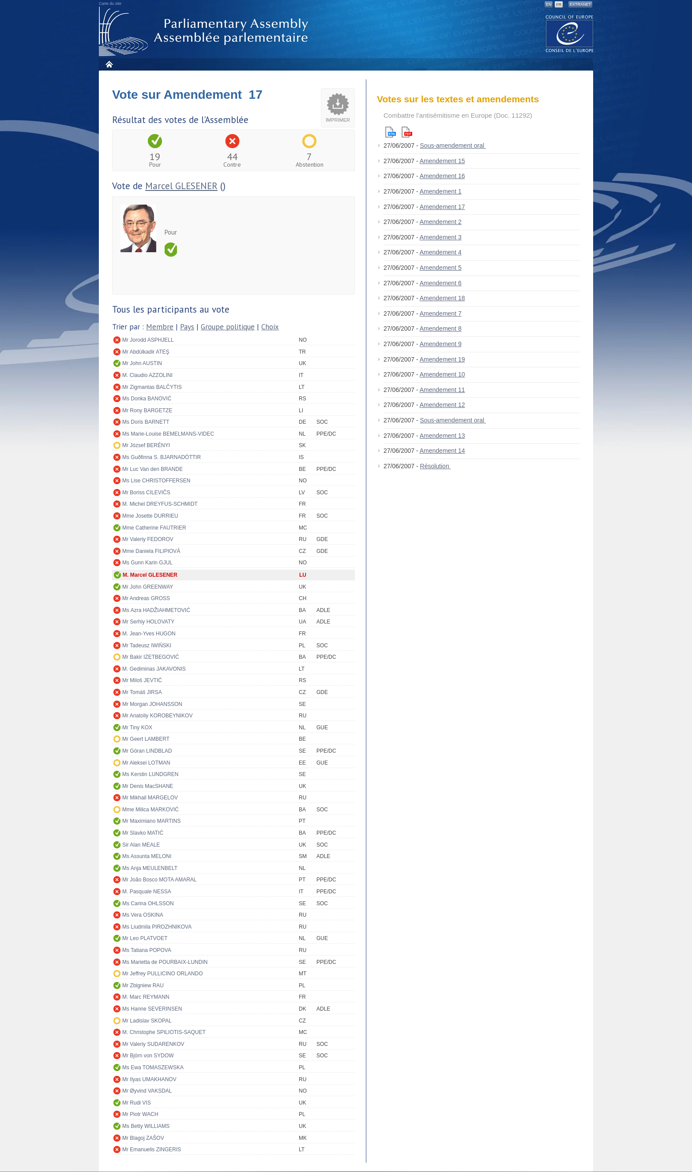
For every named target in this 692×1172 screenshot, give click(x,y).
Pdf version (407, 132)
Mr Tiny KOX (137, 727)
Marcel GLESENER (181, 186)
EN (549, 4)
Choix (270, 327)
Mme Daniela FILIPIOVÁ (151, 551)
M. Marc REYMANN (145, 997)
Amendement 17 (442, 206)
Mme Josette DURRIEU (150, 516)
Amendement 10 (442, 374)
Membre (159, 327)
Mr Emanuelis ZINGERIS (151, 1149)
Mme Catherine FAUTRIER (154, 528)
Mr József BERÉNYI (146, 445)
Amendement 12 (442, 404)
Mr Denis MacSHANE (147, 786)
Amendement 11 (442, 389)
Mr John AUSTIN (142, 363)
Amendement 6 (441, 283)
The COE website (569, 33)
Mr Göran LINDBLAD (147, 751)
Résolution (435, 466)
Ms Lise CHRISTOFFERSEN (156, 481)
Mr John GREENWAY (147, 587)
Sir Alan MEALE (141, 845)
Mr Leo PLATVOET (144, 938)
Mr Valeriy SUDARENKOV (153, 1044)
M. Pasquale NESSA (146, 891)
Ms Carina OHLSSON (148, 903)
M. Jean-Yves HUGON (149, 634)
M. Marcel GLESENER (150, 575)
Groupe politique (228, 327)
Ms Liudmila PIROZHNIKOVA (157, 927)
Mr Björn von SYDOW (148, 1056)
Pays (187, 327)
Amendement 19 (442, 359)
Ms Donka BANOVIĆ (146, 399)
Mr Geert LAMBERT (145, 739)
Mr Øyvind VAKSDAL (147, 1091)
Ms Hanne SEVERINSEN (152, 1009)
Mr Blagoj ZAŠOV (143, 1138)
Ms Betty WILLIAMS (145, 1126)
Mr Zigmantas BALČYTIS (152, 387)
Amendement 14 (442, 450)
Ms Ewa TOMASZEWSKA (153, 1067)
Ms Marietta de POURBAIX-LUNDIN (164, 962)
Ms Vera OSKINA (142, 915)
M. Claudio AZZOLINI (147, 375)
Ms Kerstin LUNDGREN (150, 774)
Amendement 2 (441, 221)
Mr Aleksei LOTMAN (146, 763)
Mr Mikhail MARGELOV (150, 798)
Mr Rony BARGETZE (147, 410)
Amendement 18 (442, 298)
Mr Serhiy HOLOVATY (148, 622)
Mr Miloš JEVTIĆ (142, 680)
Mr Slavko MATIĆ (142, 833)
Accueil (109, 64)
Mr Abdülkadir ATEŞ (145, 352)
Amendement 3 (441, 237)
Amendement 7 (441, 313)
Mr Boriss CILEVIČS (146, 492)
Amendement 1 (441, 191)
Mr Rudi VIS (136, 1103)
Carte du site (110, 3)
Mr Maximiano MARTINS (151, 821)
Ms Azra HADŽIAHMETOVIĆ (156, 610)
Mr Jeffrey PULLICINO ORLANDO (162, 973)
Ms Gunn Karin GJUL (147, 563)
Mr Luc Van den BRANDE (152, 469)
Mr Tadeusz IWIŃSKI (146, 645)
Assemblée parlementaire (205, 31)
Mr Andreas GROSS (146, 598)
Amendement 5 (441, 267)
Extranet (580, 4)
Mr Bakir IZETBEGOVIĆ (150, 657)
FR (558, 4)
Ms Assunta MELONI (146, 856)
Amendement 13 (442, 435)
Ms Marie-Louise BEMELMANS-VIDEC (168, 434)
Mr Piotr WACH (140, 1114)
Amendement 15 (442, 160)
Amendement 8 (441, 328)
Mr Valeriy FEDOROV (147, 539)
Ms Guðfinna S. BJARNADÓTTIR (161, 457)
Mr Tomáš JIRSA (142, 692)
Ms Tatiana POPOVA (146, 950)
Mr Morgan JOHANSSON (152, 704)
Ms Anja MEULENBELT (149, 868)
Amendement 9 (441, 343)
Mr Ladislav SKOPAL (147, 1021)
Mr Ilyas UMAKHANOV (149, 1079)
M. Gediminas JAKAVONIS (154, 669)
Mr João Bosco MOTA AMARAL (159, 880)
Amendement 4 (441, 252)
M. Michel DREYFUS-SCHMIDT (160, 504)
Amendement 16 (442, 175)
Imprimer (338, 120)
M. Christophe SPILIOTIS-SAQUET (164, 1032)
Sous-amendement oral (453, 145)
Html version (390, 132)
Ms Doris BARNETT (145, 422)
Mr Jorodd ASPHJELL (148, 340)
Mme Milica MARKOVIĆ (150, 809)
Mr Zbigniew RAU (143, 985)
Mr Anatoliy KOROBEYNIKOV (157, 716)
